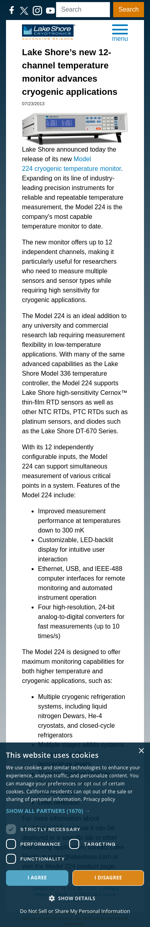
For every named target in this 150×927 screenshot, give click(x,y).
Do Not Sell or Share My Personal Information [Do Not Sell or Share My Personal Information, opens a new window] (75, 911)
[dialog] (75, 835)
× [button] (141, 751)
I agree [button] (37, 877)
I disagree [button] (108, 877)
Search (128, 9)
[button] (120, 32)
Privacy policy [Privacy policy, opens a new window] (99, 799)
